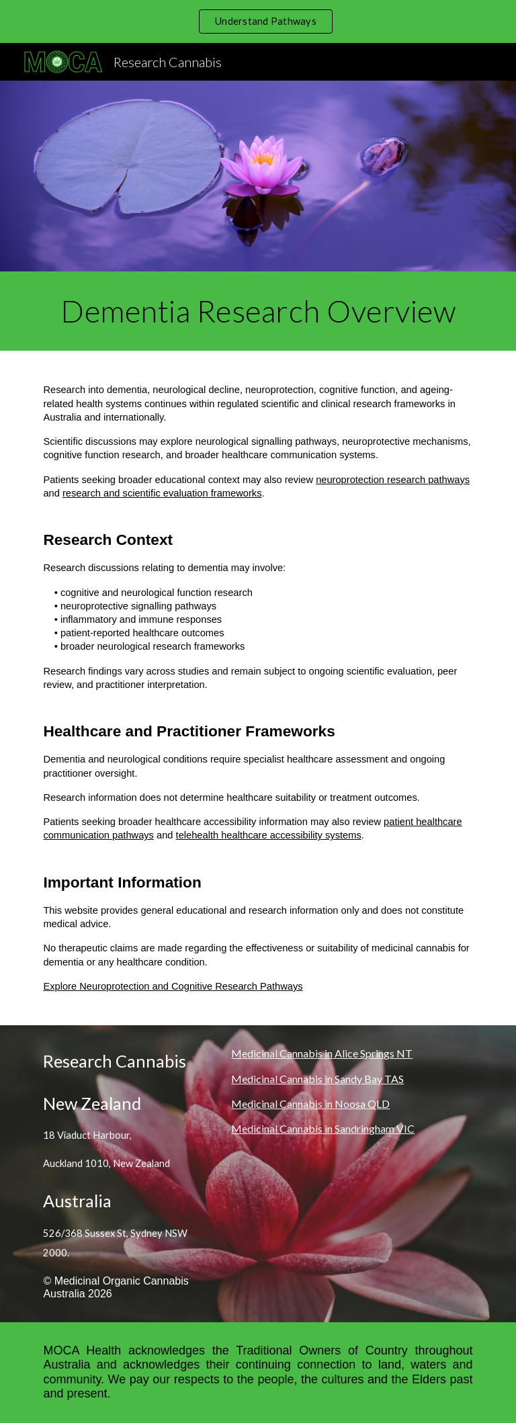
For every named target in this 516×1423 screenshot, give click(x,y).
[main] (258, 311)
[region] (258, 21)
